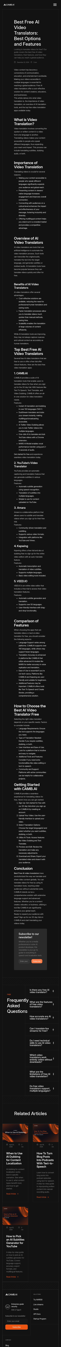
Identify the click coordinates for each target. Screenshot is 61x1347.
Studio (35, 1309)
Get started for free (22, 454)
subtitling (22, 531)
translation (38, 528)
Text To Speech (28, 689)
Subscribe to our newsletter (15, 1316)
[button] (55, 4)
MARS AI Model (25, 443)
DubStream (23, 412)
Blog (7, 1345)
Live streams (38, 1304)
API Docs (37, 1314)
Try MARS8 (37, 1299)
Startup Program (39, 1319)
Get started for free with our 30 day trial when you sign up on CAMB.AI (32, 806)
